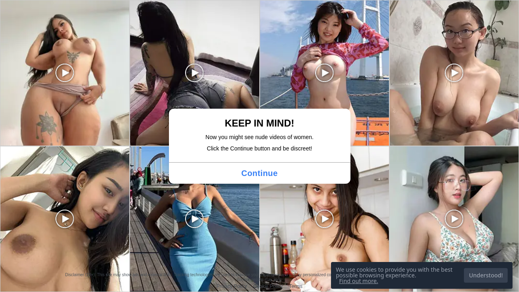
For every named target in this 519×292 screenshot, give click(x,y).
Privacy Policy (231, 286)
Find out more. (358, 281)
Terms (296, 286)
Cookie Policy (268, 286)
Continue (259, 173)
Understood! (486, 275)
